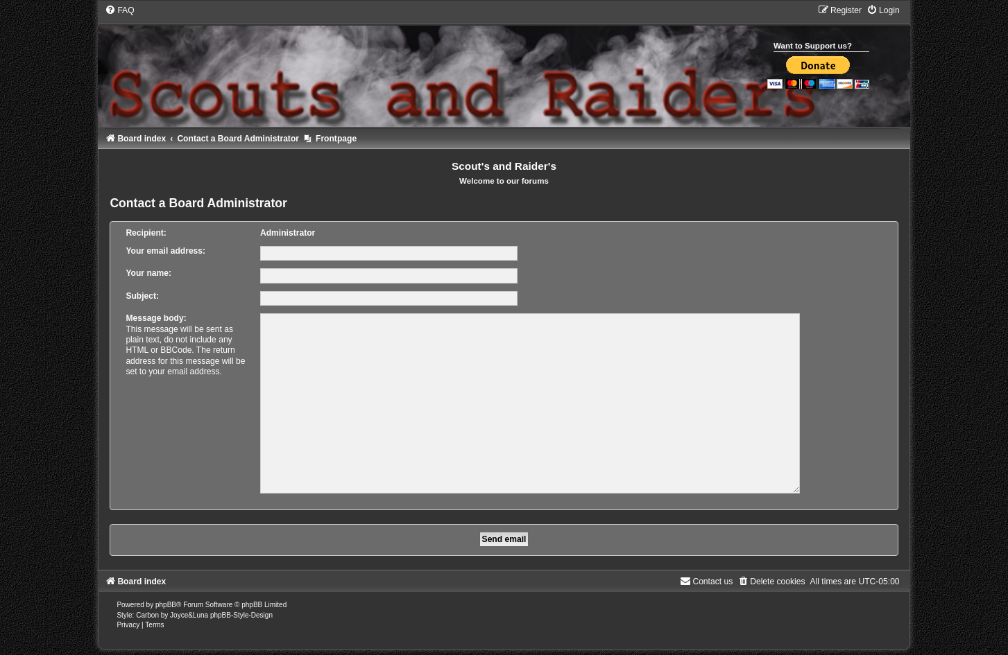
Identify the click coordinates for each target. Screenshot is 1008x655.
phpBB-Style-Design (241, 609)
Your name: (148, 273)
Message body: (156, 318)
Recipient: (146, 233)
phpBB (165, 599)
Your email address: (165, 251)
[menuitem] (119, 10)
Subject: (142, 296)
